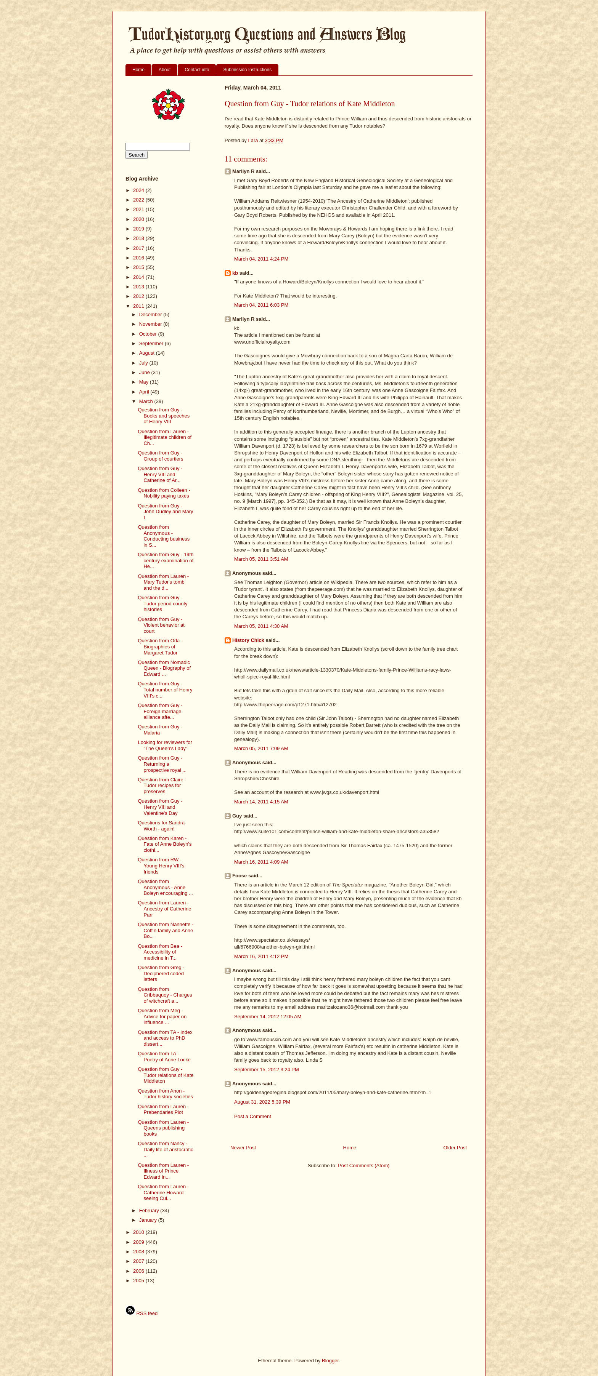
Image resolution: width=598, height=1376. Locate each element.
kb (235, 273)
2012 (139, 296)
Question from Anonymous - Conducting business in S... (164, 536)
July (144, 363)
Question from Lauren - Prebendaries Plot (163, 1109)
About (164, 69)
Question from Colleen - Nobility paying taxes (164, 493)
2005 (139, 1280)
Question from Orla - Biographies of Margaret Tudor (160, 646)
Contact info (197, 69)
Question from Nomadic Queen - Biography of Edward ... (164, 668)
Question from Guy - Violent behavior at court (161, 625)
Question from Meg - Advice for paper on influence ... (162, 1016)
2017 (139, 248)
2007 (139, 1261)
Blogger (330, 1360)
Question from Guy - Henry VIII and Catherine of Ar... (160, 474)
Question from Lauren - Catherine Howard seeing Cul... (163, 1192)
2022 (139, 200)
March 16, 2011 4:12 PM (261, 956)
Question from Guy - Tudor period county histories (162, 603)
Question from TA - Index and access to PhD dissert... (165, 1038)
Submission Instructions (247, 69)
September (152, 343)
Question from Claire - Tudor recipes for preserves (162, 785)
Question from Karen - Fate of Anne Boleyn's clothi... (164, 844)
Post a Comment (252, 1116)
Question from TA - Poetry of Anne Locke (164, 1056)
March (146, 401)
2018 (139, 238)
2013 (139, 287)
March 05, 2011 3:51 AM (261, 559)
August (147, 353)
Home (138, 69)
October (148, 334)
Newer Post (243, 1147)
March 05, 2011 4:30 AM (261, 626)
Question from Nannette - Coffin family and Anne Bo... (165, 930)
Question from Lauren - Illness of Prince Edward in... (163, 1171)
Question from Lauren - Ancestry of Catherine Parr (164, 908)
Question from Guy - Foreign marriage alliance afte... (160, 711)
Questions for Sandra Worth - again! (161, 826)
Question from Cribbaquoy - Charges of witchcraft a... (165, 995)
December (151, 314)
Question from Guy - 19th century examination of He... (165, 560)
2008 (139, 1251)
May (144, 382)
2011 (139, 306)
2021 (139, 209)
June (145, 372)
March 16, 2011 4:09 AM (261, 862)
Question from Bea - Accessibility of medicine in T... (160, 952)
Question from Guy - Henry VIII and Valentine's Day (160, 807)
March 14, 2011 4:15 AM (261, 802)
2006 (139, 1271)
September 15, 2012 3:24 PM (266, 1069)
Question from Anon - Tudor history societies (165, 1094)
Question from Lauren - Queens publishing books (163, 1128)
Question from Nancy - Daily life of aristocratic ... (165, 1149)
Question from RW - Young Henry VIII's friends (161, 865)
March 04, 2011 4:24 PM (261, 259)
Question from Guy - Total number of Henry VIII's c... (165, 689)
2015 (139, 267)
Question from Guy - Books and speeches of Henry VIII (164, 415)
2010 (139, 1232)
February (150, 1210)
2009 (139, 1242)
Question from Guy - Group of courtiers (160, 456)
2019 (139, 229)
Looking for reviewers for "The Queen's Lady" (165, 745)
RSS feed (141, 1313)
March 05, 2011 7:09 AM (261, 748)
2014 (139, 277)
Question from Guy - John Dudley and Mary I (165, 511)
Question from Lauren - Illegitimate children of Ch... (164, 437)
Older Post (455, 1147)
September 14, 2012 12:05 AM (267, 1016)
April (145, 392)
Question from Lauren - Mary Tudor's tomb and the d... (163, 582)
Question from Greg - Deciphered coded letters (161, 973)
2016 (139, 258)
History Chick (248, 640)
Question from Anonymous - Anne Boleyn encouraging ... (165, 887)
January (148, 1220)
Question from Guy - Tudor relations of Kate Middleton (165, 1075)
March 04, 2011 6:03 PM (261, 305)
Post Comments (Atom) (363, 1165)
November (151, 324)
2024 (139, 190)
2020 (139, 219)
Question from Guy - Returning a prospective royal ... (162, 764)
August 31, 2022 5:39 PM (262, 1102)
